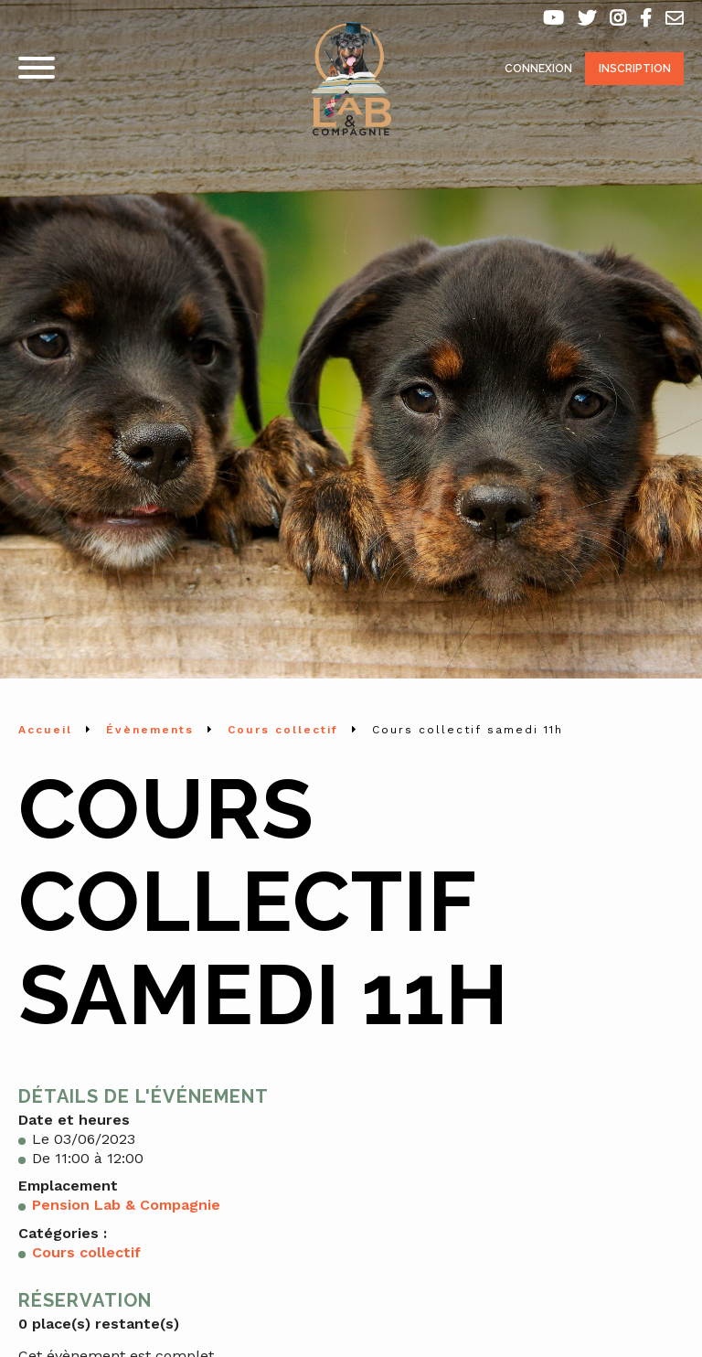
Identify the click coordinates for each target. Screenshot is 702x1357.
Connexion (538, 68)
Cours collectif (86, 1252)
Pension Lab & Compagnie (126, 1204)
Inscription (635, 68)
